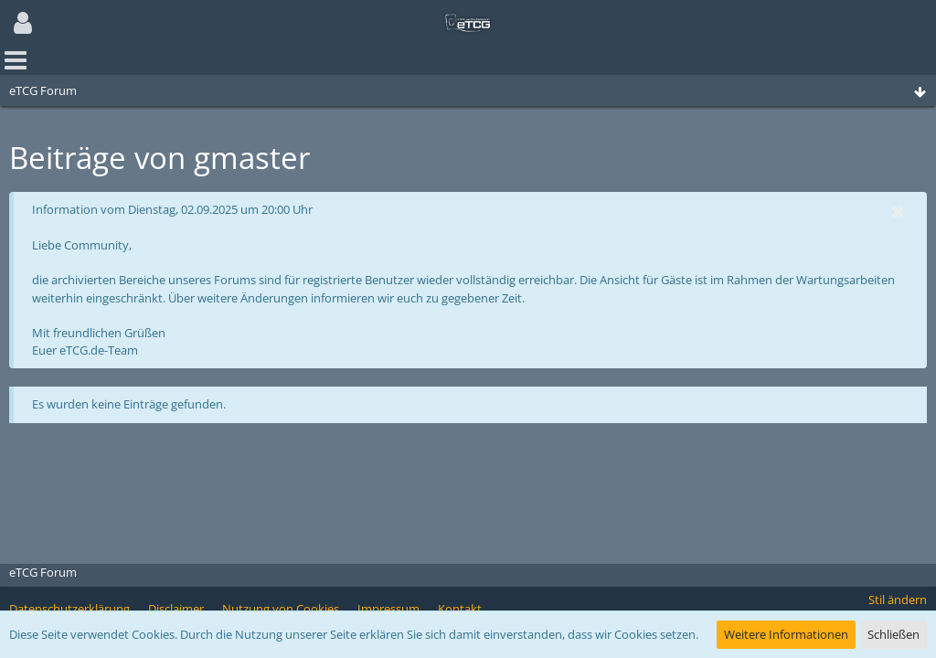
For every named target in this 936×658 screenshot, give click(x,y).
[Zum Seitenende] (919, 93)
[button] (23, 22)
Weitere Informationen (786, 634)
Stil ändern (897, 599)
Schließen (893, 634)
